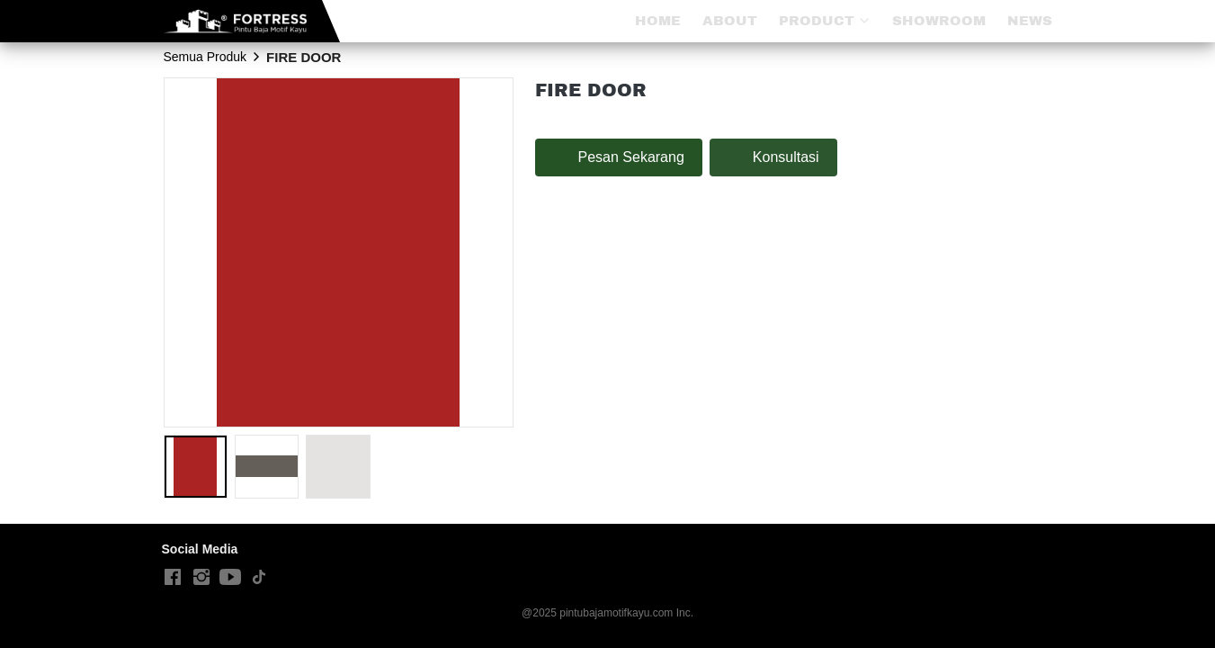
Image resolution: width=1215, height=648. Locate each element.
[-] (172, 578)
